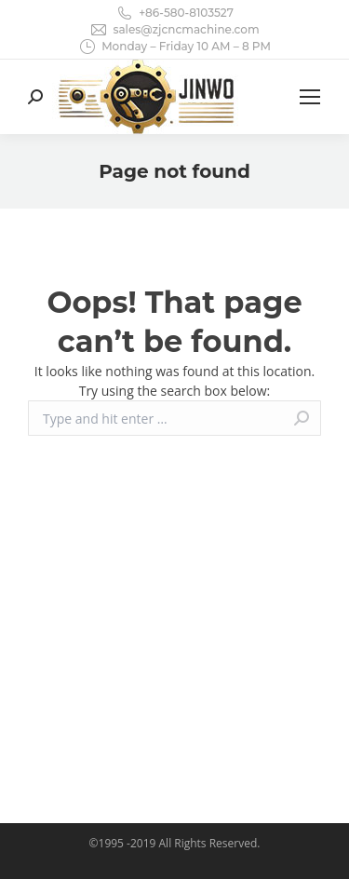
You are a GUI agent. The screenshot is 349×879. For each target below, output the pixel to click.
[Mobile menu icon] (310, 97)
